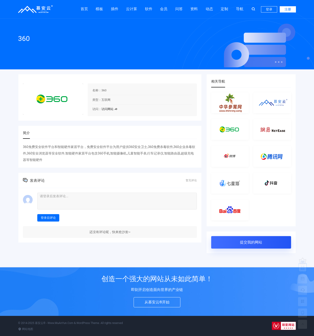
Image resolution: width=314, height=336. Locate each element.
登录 (269, 9)
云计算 (131, 9)
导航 (239, 9)
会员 (163, 9)
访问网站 (109, 109)
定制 (224, 9)
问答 (179, 9)
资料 (194, 9)
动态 (209, 9)
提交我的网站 (251, 242)
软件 (148, 9)
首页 (84, 9)
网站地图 (25, 329)
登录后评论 (48, 217)
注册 (288, 9)
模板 (99, 9)
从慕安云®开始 (157, 302)
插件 (114, 9)
